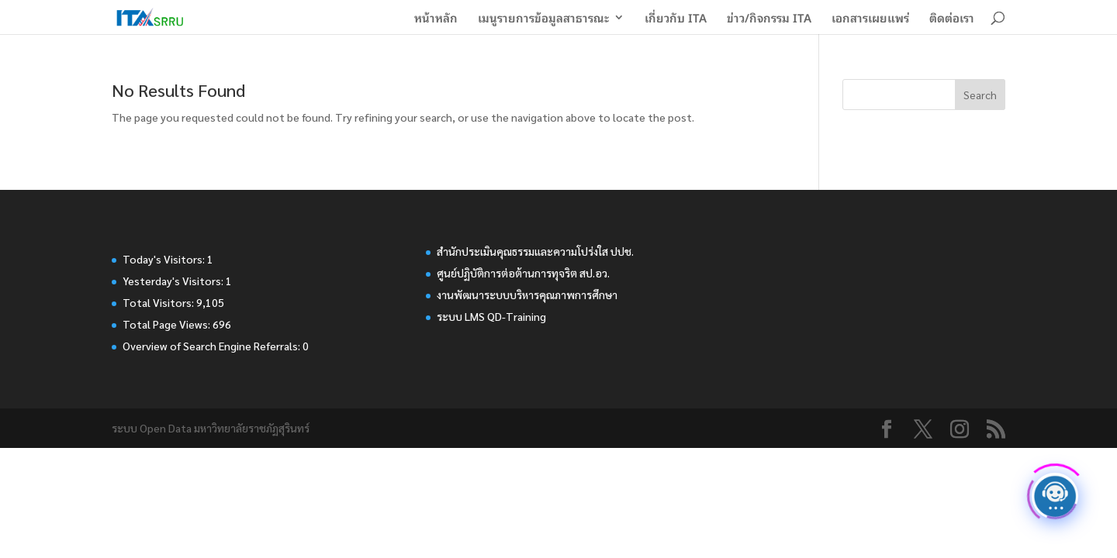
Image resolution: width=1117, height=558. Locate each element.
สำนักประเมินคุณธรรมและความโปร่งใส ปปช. (535, 251)
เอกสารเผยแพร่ (870, 19)
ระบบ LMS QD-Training (491, 316)
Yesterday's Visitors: (174, 281)
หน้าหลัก (436, 19)
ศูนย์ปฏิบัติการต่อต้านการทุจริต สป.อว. (523, 273)
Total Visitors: (159, 302)
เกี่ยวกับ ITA (676, 19)
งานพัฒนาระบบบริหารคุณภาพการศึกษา (527, 294)
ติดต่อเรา (951, 19)
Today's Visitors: (165, 259)
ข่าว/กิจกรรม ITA (769, 19)
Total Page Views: (168, 324)
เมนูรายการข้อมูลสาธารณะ (543, 19)
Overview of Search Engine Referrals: (213, 346)
